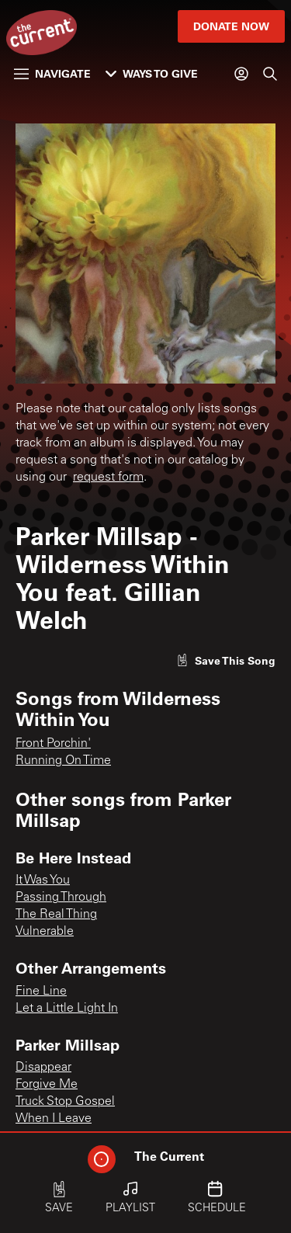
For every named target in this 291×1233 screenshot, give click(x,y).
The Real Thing (56, 914)
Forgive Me (47, 1084)
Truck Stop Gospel (65, 1102)
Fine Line (41, 991)
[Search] (270, 73)
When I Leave (54, 1119)
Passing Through (61, 897)
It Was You (43, 880)
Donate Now (231, 26)
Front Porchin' (53, 744)
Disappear (43, 1067)
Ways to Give (152, 73)
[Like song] (225, 660)
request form (108, 477)
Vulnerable (45, 932)
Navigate (52, 73)
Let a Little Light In (67, 1008)
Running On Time (63, 761)
